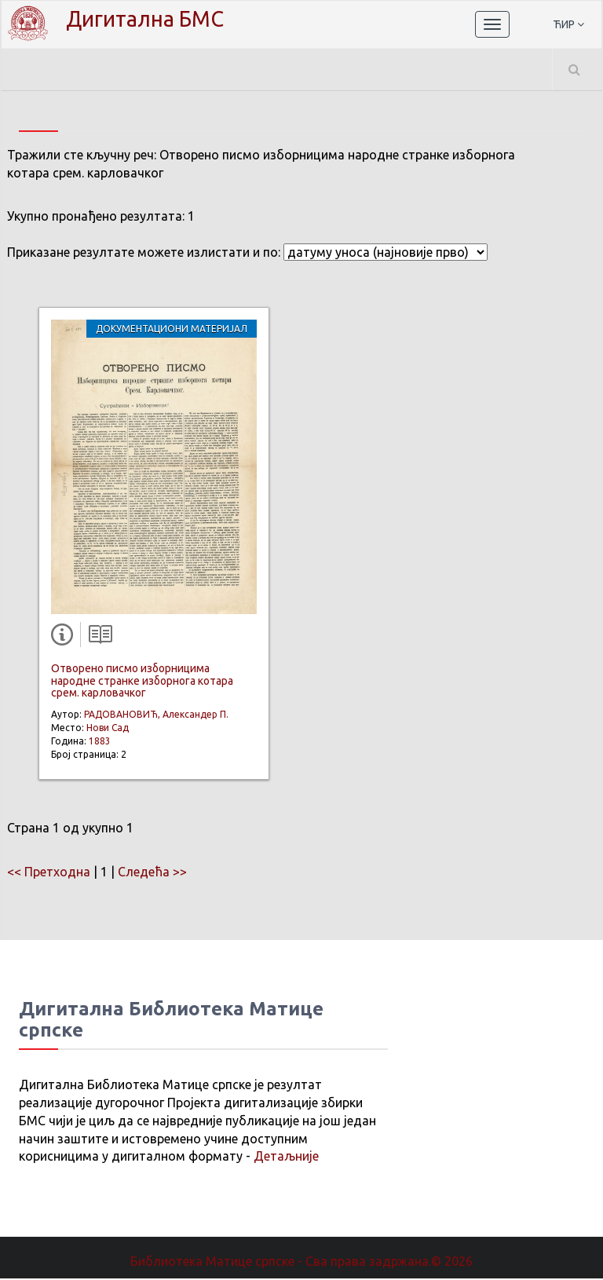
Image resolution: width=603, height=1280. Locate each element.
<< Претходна (48, 873)
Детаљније (286, 1157)
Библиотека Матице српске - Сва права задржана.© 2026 (301, 1263)
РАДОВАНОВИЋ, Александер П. (156, 716)
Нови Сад (107, 729)
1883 (100, 742)
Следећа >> (152, 873)
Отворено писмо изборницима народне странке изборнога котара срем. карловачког (142, 682)
